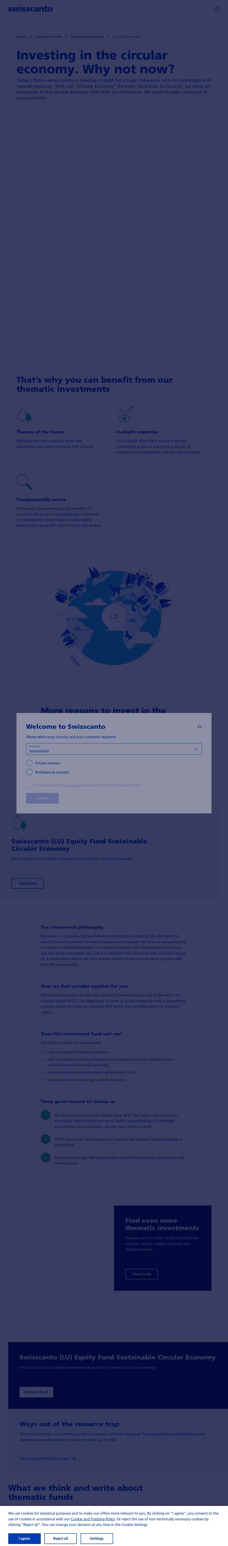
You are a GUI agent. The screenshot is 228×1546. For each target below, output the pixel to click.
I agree (24, 1538)
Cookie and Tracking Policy (93, 1519)
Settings (97, 1538)
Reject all (60, 1538)
